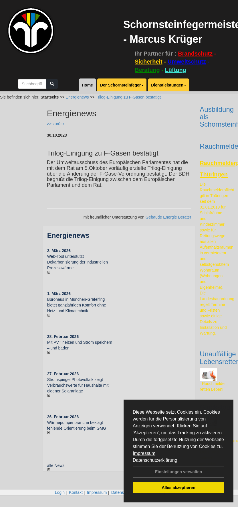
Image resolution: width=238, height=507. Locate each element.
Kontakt (75, 492)
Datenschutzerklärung (155, 460)
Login (60, 492)
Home (87, 85)
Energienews (68, 235)
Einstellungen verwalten (178, 471)
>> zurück (55, 123)
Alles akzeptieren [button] (178, 487)
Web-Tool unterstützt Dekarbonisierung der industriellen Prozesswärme (77, 262)
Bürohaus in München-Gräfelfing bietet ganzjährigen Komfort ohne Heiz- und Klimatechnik (76, 305)
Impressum (144, 453)
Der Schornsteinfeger (122, 85)
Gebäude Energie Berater (168, 217)
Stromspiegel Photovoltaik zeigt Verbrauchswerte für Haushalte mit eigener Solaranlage (78, 385)
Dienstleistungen (168, 85)
